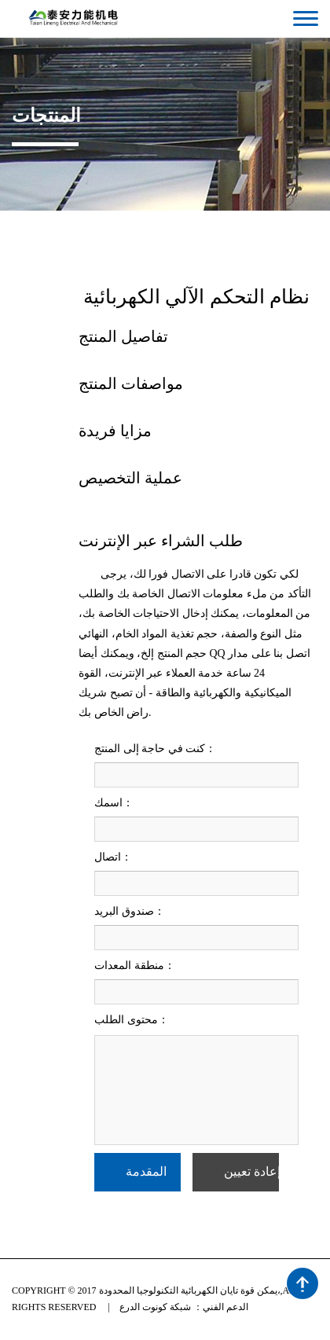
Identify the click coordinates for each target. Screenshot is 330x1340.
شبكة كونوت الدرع (155, 1306)
